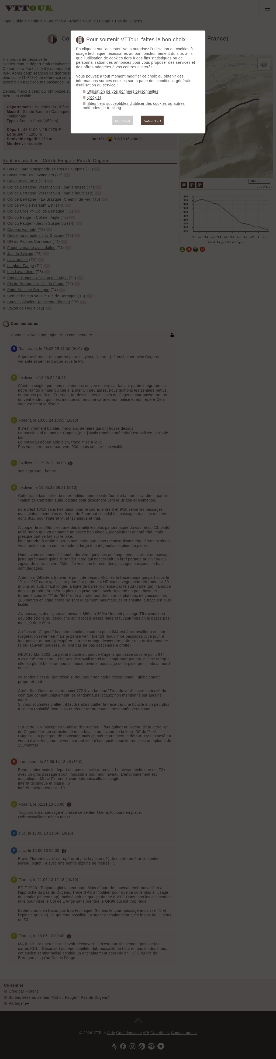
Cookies (94, 97)
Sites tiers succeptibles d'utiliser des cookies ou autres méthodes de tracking (134, 105)
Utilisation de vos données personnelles (122, 91)
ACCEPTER (152, 120)
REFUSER (122, 120)
